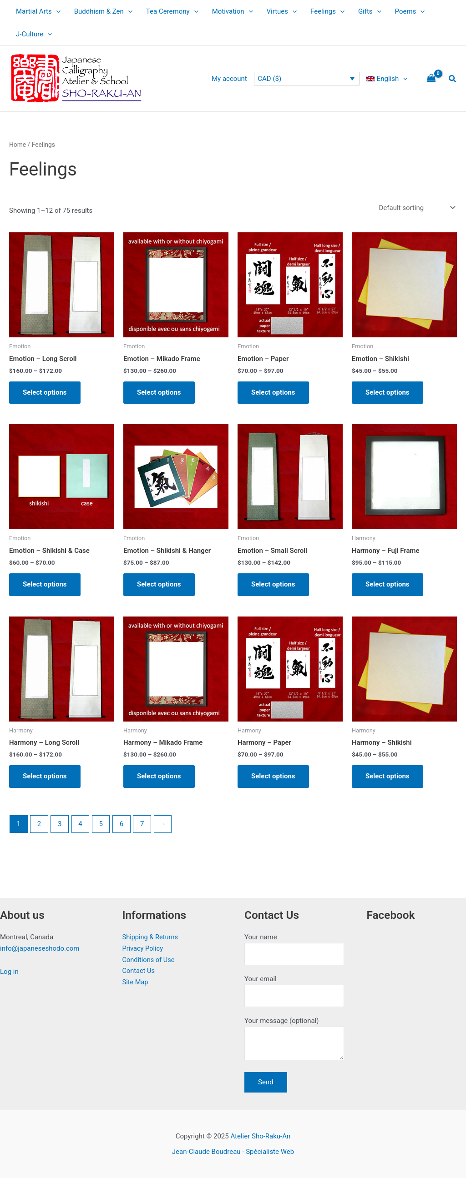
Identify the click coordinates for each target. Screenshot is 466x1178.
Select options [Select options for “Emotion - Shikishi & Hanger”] (159, 584)
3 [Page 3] (59, 824)
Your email (294, 991)
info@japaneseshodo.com (40, 948)
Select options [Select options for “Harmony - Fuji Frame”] (387, 584)
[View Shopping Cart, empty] (431, 79)
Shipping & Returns (151, 937)
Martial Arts (38, 11)
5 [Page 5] (100, 824)
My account (229, 79)
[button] (453, 79)
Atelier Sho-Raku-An (260, 1136)
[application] (56, 11)
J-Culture (34, 34)
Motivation (232, 11)
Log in (9, 971)
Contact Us (139, 971)
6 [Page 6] (121, 824)
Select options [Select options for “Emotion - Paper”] (273, 392)
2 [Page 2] (39, 824)
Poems (410, 11)
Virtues (282, 11)
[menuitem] (387, 78)
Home (17, 144)
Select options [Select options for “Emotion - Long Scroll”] (45, 392)
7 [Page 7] (142, 824)
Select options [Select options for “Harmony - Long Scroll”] (45, 776)
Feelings (327, 11)
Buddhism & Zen (103, 11)
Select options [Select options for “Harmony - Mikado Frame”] (159, 776)
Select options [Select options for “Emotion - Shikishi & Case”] (45, 584)
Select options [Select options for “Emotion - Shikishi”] (387, 392)
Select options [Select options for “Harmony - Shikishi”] (387, 776)
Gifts (369, 11)
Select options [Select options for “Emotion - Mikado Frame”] (159, 392)
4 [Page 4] (80, 824)
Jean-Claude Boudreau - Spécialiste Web (233, 1152)
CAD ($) (269, 79)
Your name (294, 949)
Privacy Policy (143, 948)
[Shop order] (416, 208)
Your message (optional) (294, 1040)
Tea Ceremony (172, 11)
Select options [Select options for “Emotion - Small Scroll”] (273, 584)
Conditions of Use (149, 960)
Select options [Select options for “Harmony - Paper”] (273, 776)
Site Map (135, 982)
